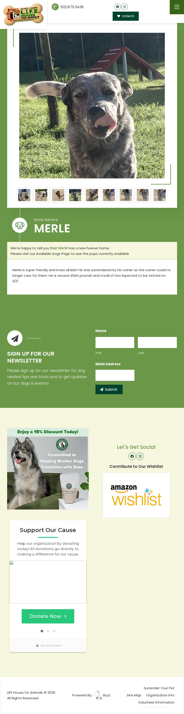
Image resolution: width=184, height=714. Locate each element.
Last (141, 353)
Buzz (102, 695)
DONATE (125, 16)
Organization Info (160, 695)
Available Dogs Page (53, 253)
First (99, 353)
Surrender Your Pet (159, 688)
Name (100, 331)
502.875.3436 (68, 7)
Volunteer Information (156, 702)
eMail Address (108, 364)
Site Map (134, 695)
